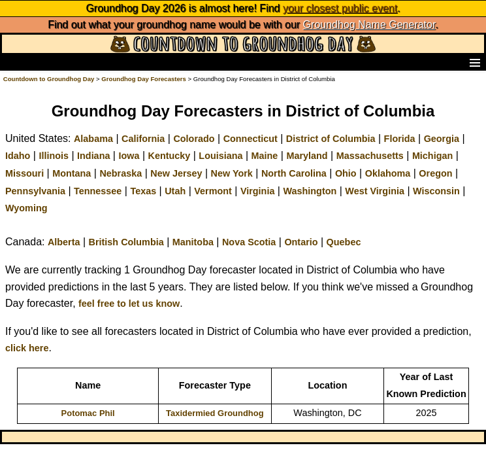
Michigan (432, 155)
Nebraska (120, 173)
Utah (175, 191)
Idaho (17, 155)
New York (232, 173)
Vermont (213, 191)
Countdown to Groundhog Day (49, 78)
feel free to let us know (129, 303)
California (143, 138)
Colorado (193, 138)
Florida (399, 138)
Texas (143, 191)
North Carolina (294, 173)
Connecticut (250, 138)
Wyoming (26, 208)
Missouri (24, 173)
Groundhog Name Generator (369, 24)
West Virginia (374, 191)
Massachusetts (370, 155)
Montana (71, 173)
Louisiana (220, 155)
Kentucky (169, 155)
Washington (309, 191)
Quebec (344, 242)
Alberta (64, 242)
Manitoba (193, 242)
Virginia (257, 191)
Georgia (441, 138)
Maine (264, 155)
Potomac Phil (88, 413)
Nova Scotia (249, 242)
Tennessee (98, 191)
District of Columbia (331, 138)
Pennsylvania (35, 191)
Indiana (93, 155)
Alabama (93, 138)
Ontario (300, 242)
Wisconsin (436, 191)
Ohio (346, 173)
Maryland (306, 155)
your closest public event (340, 8)
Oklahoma (388, 173)
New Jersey (176, 173)
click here (26, 348)
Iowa (128, 155)
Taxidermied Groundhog (214, 413)
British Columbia (126, 242)
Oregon (435, 173)
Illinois (54, 155)
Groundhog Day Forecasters (144, 78)
